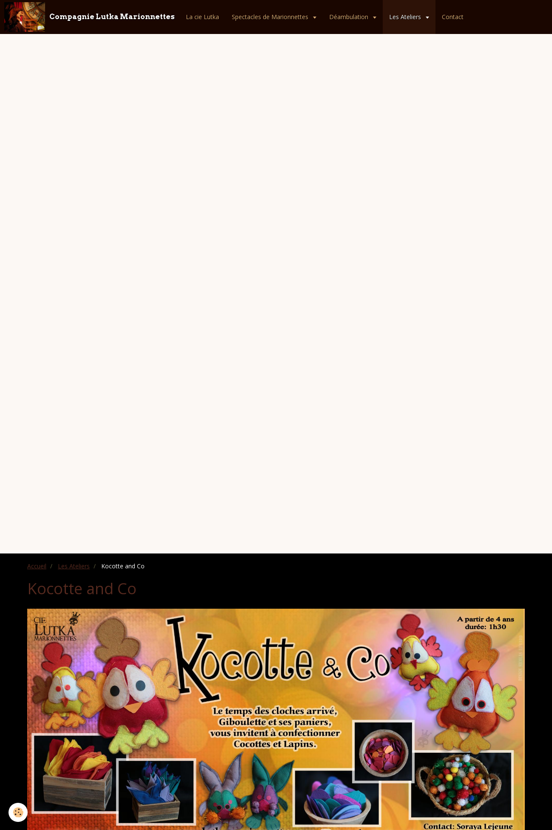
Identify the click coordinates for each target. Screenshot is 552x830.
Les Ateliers (406, 17)
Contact (453, 17)
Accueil (36, 566)
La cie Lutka (202, 17)
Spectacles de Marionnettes (271, 17)
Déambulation (349, 17)
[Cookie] (18, 812)
